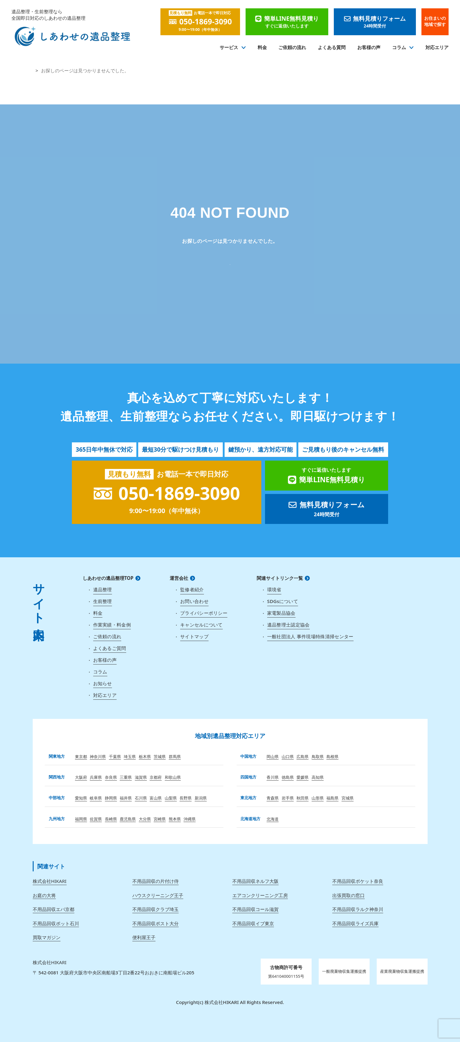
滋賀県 (141, 777)
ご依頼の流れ (292, 47)
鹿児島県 (128, 819)
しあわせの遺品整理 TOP (230, 262)
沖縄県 (190, 819)
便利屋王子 (143, 937)
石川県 (141, 798)
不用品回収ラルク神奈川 (357, 909)
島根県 (332, 756)
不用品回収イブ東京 (253, 923)
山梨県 (171, 798)
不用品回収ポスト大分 (155, 923)
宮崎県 (160, 819)
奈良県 (111, 777)
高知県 (318, 777)
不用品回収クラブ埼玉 (155, 909)
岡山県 (273, 756)
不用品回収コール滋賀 (255, 909)
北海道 (273, 819)
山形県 (318, 798)
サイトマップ (194, 636)
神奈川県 (98, 756)
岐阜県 (96, 798)
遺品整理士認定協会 (288, 625)
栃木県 (145, 756)
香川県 (273, 777)
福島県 (332, 798)
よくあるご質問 (109, 648)
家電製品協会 (281, 613)
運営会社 (179, 578)
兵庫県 (96, 777)
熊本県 (175, 819)
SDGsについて (282, 601)
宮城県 (348, 798)
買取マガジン (46, 937)
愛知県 (81, 798)
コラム (399, 47)
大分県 (145, 819)
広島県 (302, 756)
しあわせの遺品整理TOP (108, 578)
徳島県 (288, 777)
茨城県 (160, 756)
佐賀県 (96, 819)
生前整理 (102, 601)
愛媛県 (302, 777)
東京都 (81, 756)
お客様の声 (368, 47)
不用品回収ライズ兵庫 (355, 923)
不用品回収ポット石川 (56, 923)
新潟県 (201, 798)
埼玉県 (130, 756)
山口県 (288, 756)
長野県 (186, 798)
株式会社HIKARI (50, 881)
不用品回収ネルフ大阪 (255, 881)
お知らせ (102, 683)
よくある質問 (332, 47)
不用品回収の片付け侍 (155, 881)
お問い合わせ (194, 601)
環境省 (274, 589)
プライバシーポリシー (203, 613)
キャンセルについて (201, 625)
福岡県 (81, 819)
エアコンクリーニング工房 (260, 895)
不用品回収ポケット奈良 (357, 881)
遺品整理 (102, 589)
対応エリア (437, 47)
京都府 (156, 777)
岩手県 (288, 798)
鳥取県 (318, 756)
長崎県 (111, 819)
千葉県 (115, 756)
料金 (262, 47)
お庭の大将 (44, 895)
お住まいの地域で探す (435, 21)
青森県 (273, 798)
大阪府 (81, 777)
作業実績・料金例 (112, 625)
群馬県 (175, 756)
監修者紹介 (192, 589)
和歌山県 (173, 777)
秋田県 (302, 798)
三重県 (126, 777)
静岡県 (111, 798)
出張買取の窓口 (348, 895)
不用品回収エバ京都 (53, 909)
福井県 (126, 798)
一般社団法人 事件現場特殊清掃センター (310, 636)
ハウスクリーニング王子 (157, 895)
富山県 (156, 798)
